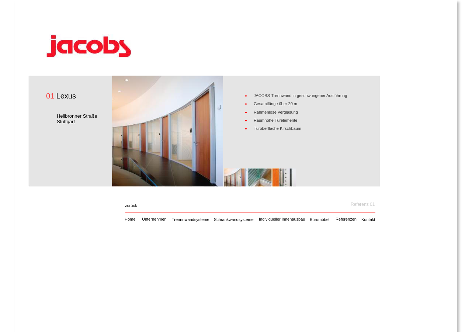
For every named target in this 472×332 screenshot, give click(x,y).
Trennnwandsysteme (190, 219)
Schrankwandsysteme (234, 219)
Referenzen (346, 219)
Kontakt (368, 219)
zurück (131, 205)
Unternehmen (154, 219)
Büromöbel (319, 219)
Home (130, 219)
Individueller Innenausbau (282, 219)
